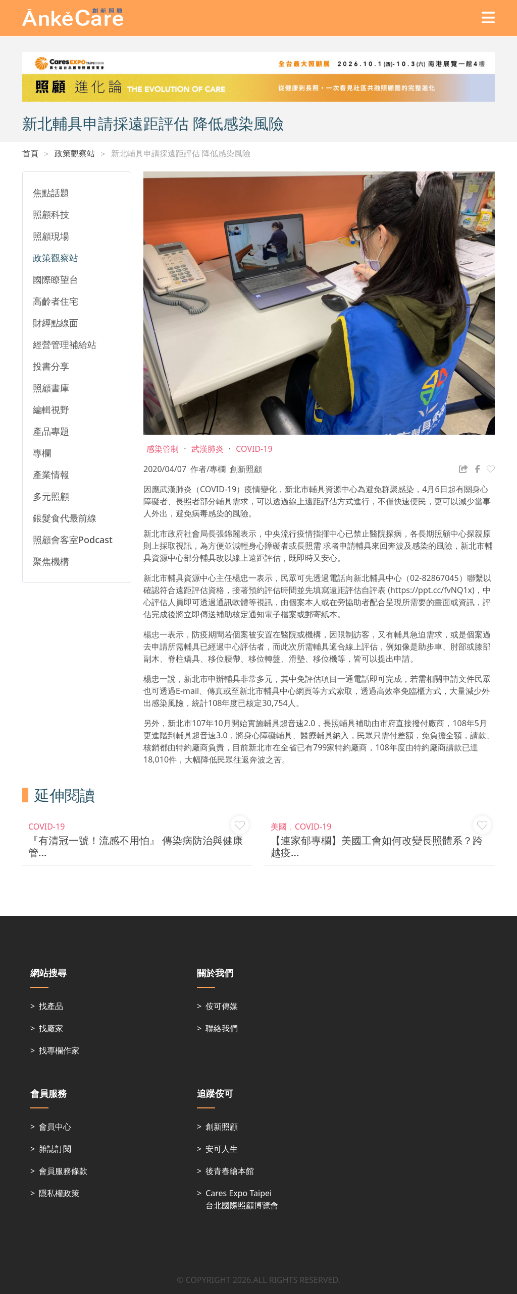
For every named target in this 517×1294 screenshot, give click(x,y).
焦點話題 (51, 193)
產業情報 (51, 474)
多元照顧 (51, 496)
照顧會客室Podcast (73, 540)
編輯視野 (51, 409)
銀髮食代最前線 (64, 518)
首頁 (30, 153)
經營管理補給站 (64, 344)
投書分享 (51, 366)
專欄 (42, 453)
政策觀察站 (75, 153)
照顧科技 (51, 214)
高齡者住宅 (55, 301)
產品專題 (51, 431)
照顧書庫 (51, 388)
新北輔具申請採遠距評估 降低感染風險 (180, 153)
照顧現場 (51, 236)
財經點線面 (55, 323)
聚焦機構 (51, 561)
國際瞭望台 (55, 279)
